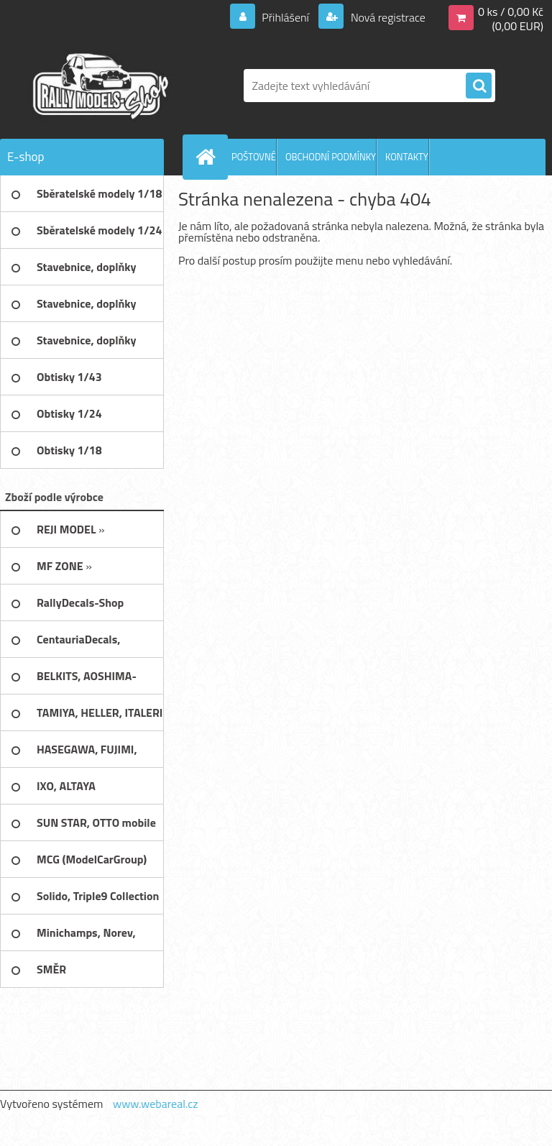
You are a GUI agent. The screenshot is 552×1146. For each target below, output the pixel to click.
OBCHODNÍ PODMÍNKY (330, 157)
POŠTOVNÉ (253, 157)
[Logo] (99, 86)
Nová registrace (387, 17)
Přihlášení (285, 17)
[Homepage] (208, 157)
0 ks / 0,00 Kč (510, 11)
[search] (479, 86)
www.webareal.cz (155, 1103)
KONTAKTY (406, 157)
